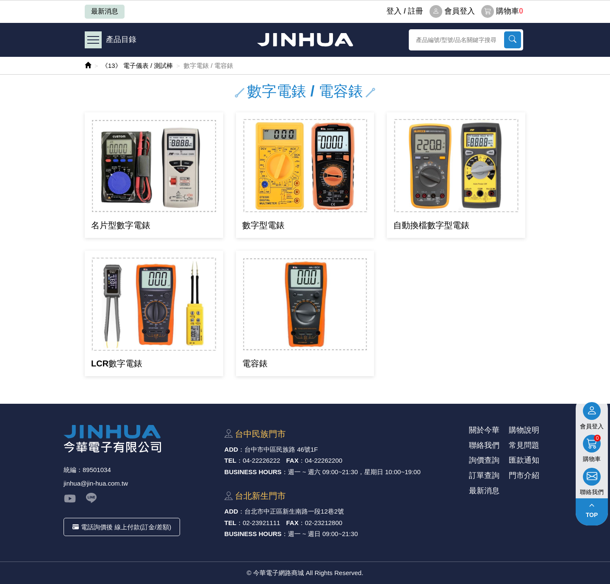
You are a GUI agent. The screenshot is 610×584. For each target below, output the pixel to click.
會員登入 (452, 11)
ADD (231, 449)
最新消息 (104, 11)
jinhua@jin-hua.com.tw (96, 483)
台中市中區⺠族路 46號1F (281, 449)
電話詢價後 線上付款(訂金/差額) (121, 527)
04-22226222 (261, 460)
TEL (230, 460)
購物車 (502, 11)
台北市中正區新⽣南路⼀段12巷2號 (294, 511)
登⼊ (394, 11)
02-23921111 (261, 522)
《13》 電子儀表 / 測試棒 (137, 65)
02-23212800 (323, 522)
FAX (292, 460)
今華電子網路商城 (305, 40)
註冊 (415, 11)
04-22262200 (323, 460)
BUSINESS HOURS (253, 471)
